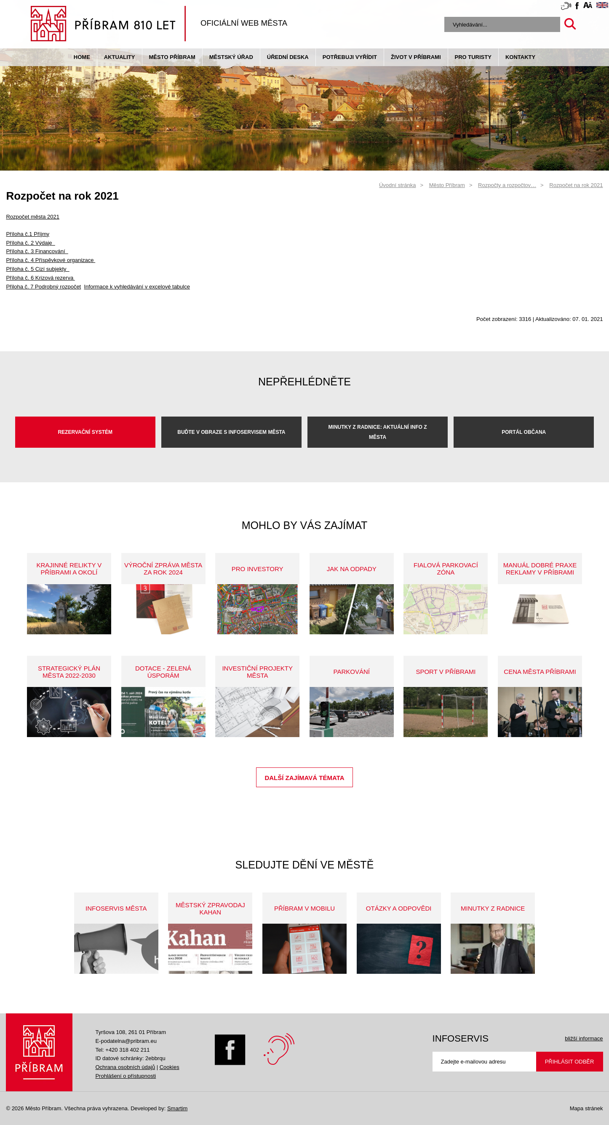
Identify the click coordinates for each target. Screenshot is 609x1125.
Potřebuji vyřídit (350, 57)
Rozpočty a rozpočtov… (507, 185)
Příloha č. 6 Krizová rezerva (40, 278)
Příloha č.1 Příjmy (27, 234)
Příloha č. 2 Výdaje (30, 243)
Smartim (177, 1108)
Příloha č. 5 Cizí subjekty (37, 269)
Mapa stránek (586, 1108)
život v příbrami (416, 57)
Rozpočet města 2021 (32, 217)
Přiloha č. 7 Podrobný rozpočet (43, 286)
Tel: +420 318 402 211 (122, 1050)
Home (82, 57)
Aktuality (119, 57)
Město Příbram (172, 57)
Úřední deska (288, 57)
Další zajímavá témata (304, 777)
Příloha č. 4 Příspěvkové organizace (50, 260)
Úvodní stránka (397, 185)
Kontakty (520, 57)
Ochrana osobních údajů (125, 1067)
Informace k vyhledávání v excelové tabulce (137, 286)
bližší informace (584, 1038)
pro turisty (473, 57)
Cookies (169, 1067)
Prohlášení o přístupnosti (125, 1076)
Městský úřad (231, 57)
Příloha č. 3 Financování (37, 251)
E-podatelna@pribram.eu (125, 1041)
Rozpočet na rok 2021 (576, 185)
